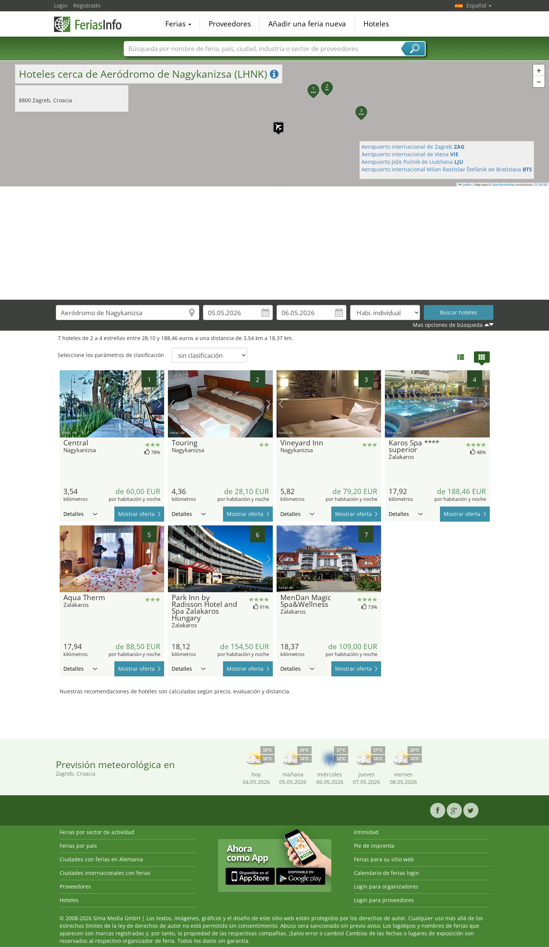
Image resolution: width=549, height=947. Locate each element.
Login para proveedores (384, 900)
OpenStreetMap (503, 184)
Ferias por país (78, 845)
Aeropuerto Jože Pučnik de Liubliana (412, 161)
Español (479, 5)
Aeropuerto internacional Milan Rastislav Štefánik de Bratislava (446, 169)
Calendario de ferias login (386, 872)
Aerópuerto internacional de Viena (409, 154)
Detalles (80, 513)
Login (61, 5)
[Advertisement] (274, 243)
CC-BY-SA (540, 184)
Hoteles (376, 24)
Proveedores (230, 24)
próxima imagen (159, 403)
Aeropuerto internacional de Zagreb (412, 146)
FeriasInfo (91, 23)
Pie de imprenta (374, 845)
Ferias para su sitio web (384, 859)
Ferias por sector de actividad (97, 832)
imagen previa (64, 403)
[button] (274, 123)
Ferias (178, 24)
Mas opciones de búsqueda (448, 324)
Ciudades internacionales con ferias (105, 872)
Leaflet (465, 184)
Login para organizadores (386, 886)
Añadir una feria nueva (307, 24)
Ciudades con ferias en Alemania (101, 859)
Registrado (86, 5)
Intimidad (366, 832)
